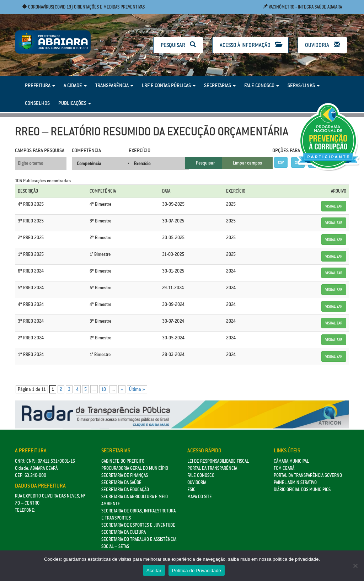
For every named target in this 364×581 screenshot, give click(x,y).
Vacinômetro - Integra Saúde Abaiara (302, 7)
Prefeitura (40, 85)
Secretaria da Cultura (123, 532)
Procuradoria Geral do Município (134, 468)
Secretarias (220, 85)
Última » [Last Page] (137, 389)
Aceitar (153, 570)
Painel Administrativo (295, 482)
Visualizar (333, 206)
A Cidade (75, 85)
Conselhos (37, 103)
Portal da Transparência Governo (308, 475)
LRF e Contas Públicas (169, 85)
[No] (355, 565)
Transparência (114, 85)
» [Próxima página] (122, 389)
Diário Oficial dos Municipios (302, 489)
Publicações (74, 103)
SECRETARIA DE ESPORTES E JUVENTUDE (138, 525)
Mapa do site (199, 496)
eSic (191, 489)
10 (103, 389)
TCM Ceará (284, 468)
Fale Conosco (261, 85)
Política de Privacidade (196, 570)
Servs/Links (304, 85)
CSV (281, 162)
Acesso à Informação (250, 45)
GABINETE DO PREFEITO (122, 461)
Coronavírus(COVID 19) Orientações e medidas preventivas (83, 7)
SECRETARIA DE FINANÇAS (124, 475)
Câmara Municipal (291, 461)
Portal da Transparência (212, 468)
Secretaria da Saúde (121, 482)
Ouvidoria (322, 45)
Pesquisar (178, 45)
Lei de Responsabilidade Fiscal (218, 461)
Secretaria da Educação (125, 489)
